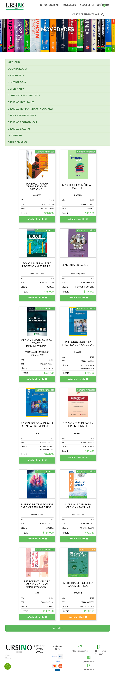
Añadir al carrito (37, 219)
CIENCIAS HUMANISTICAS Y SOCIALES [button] (31, 109)
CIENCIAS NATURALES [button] (21, 102)
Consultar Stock (78, 617)
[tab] (58, 62)
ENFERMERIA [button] (16, 76)
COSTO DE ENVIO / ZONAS (39, 649)
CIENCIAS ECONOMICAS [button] (22, 122)
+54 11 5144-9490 (99, 651)
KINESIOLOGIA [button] (17, 82)
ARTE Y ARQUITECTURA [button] (22, 116)
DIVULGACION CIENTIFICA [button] (24, 96)
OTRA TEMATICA (17, 142)
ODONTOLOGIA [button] (17, 69)
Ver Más (57, 628)
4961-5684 (98, 654)
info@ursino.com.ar (80, 651)
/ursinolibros (89, 662)
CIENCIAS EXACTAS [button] (19, 129)
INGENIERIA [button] (15, 136)
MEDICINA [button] (14, 62)
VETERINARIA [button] (16, 89)
